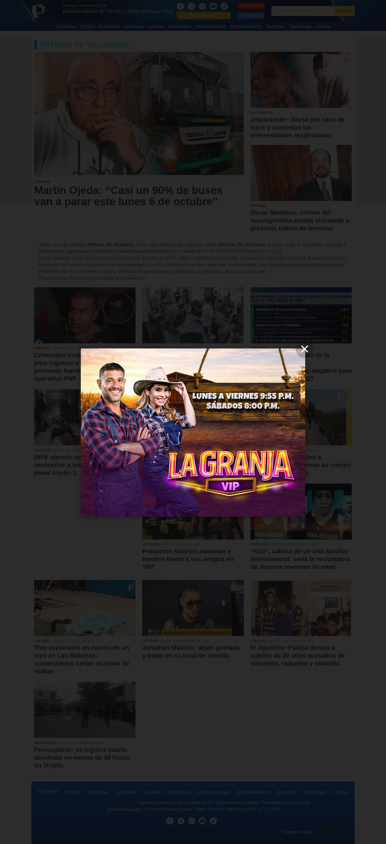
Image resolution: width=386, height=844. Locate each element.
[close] (305, 349)
